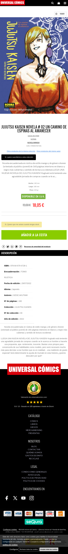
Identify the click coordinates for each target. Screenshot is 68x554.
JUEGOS (34, 427)
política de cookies (10, 545)
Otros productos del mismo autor (49, 151)
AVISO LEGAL (34, 475)
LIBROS (34, 424)
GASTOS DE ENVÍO (34, 455)
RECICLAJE (34, 458)
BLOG (34, 446)
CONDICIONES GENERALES (34, 472)
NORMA (33, 139)
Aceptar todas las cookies (48, 549)
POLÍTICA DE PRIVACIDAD (34, 478)
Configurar (14, 549)
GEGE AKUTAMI (33, 136)
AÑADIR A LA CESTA (34, 235)
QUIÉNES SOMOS (34, 452)
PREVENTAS (34, 433)
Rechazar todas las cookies (29, 549)
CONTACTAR (34, 449)
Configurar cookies (10, 530)
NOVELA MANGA (33, 142)
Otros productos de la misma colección (21, 151)
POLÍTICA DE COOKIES (34, 481)
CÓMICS (34, 421)
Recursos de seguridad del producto (37, 246)
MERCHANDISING (34, 430)
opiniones (35, 406)
